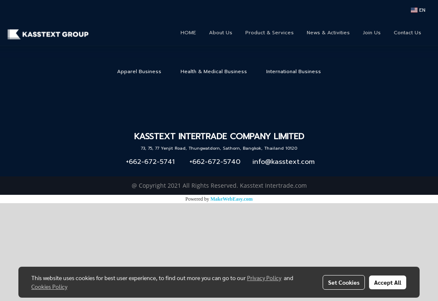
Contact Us (407, 32)
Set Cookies (343, 282)
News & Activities (328, 32)
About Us (220, 32)
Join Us (372, 32)
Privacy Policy (264, 277)
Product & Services (269, 32)
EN (418, 10)
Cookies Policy (49, 286)
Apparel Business (139, 71)
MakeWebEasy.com (232, 199)
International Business (293, 71)
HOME (188, 32)
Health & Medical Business (214, 71)
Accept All (387, 282)
